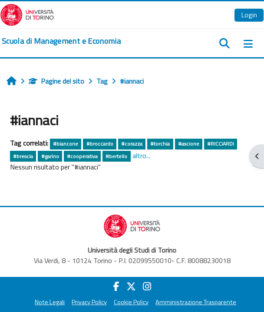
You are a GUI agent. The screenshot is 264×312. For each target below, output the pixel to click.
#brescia (23, 156)
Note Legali (50, 302)
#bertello (116, 156)
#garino (50, 156)
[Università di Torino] (27, 14)
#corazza (131, 144)
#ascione (188, 144)
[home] (61, 41)
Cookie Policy (131, 302)
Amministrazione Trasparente (195, 302)
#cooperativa (82, 156)
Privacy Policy (89, 302)
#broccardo (99, 144)
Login (249, 15)
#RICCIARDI (220, 144)
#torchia (160, 144)
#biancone (65, 144)
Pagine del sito (56, 81)
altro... (141, 155)
